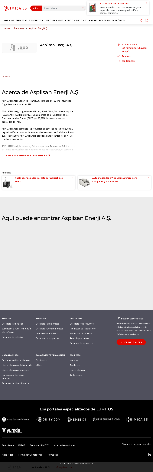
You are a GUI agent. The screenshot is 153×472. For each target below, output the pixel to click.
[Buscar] (83, 8)
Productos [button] (36, 20)
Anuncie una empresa (47, 333)
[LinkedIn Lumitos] (149, 454)
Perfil (6, 76)
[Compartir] (141, 20)
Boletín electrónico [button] (112, 20)
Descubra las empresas (47, 323)
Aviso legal (7, 454)
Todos (35, 8)
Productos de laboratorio (83, 328)
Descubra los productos (82, 323)
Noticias (74, 360)
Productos (75, 365)
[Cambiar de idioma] (146, 20)
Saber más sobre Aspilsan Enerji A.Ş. (26, 155)
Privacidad (53, 454)
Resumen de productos (81, 343)
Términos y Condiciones (30, 454)
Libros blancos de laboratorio (17, 365)
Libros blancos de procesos (15, 369)
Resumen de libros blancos (15, 383)
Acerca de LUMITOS (39, 445)
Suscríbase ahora (131, 342)
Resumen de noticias (12, 336)
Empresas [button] (21, 20)
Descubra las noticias (12, 323)
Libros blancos (77, 369)
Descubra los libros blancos (16, 360)
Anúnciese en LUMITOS (13, 445)
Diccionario (41, 360)
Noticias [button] (9, 20)
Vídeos (39, 365)
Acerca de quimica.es (64, 445)
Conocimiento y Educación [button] (81, 20)
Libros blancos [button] (54, 20)
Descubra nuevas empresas (49, 328)
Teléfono (124, 56)
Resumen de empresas (47, 338)
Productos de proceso (81, 333)
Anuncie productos (79, 338)
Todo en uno (76, 374)
